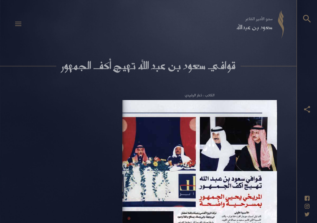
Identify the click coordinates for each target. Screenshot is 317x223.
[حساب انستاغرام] (307, 206)
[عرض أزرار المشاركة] (307, 109)
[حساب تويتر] (307, 214)
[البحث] (307, 19)
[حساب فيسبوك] (307, 198)
